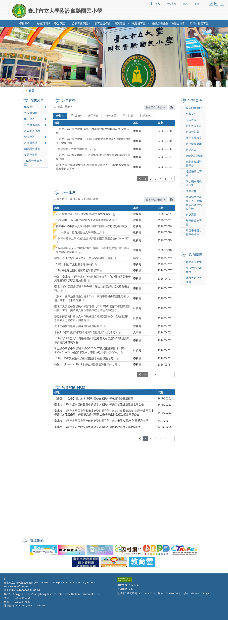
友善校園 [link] (191, 120)
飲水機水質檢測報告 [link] (194, 183)
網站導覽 (171, 3)
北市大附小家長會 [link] (194, 270)
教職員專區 (30, 143)
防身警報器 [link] (192, 132)
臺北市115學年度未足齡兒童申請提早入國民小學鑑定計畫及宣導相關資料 (97, 427)
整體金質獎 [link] (178, 23)
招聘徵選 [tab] (110, 115)
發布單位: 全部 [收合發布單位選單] (155, 199)
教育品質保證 (32, 131)
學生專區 (29, 119)
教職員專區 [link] (138, 23)
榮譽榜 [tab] (60, 115)
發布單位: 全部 (155, 107)
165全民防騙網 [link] (195, 155)
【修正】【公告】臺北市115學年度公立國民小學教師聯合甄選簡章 (93, 398)
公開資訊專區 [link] (80, 23)
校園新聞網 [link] (43, 23)
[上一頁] (140, 178)
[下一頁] (171, 178)
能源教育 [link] (191, 191)
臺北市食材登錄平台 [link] (194, 163)
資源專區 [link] (119, 23)
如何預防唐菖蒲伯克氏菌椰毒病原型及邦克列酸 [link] (194, 202)
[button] (32, 24)
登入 (157, 3)
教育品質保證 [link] (103, 23)
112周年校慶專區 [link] (198, 23)
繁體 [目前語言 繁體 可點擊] (198, 3)
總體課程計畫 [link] (160, 23)
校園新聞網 (30, 113)
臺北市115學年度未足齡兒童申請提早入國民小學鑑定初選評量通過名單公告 (99, 404)
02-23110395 (23, 597)
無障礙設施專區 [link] (194, 222)
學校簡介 (29, 107)
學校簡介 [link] (24, 23)
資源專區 (29, 137)
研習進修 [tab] (93, 115)
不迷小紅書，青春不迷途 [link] (194, 232)
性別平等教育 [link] (194, 138)
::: (147, 3)
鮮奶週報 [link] (191, 214)
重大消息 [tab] (76, 115)
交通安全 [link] (191, 114)
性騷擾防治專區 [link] (194, 173)
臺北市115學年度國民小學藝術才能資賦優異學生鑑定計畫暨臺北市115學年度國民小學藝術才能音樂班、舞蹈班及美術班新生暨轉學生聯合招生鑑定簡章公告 (104, 412)
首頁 (185, 3)
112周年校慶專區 (33, 162)
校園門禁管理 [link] (194, 108)
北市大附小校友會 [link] (194, 279)
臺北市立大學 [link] (194, 262)
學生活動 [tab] (128, 115)
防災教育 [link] (191, 150)
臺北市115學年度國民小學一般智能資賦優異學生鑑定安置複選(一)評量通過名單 (101, 420)
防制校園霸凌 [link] (194, 126)
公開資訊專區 (32, 125)
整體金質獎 (30, 154)
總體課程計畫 (32, 149)
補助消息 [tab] (145, 115)
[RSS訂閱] (172, 107)
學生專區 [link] (59, 23)
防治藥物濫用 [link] (194, 144)
